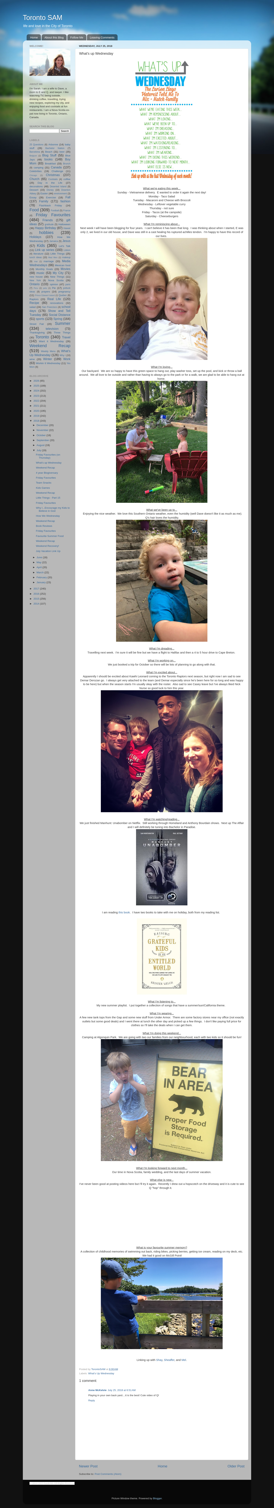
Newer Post (88, 1466)
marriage (49, 261)
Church (34, 179)
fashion (65, 201)
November (43, 430)
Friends (47, 220)
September (43, 440)
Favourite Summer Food (50, 536)
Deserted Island (58, 186)
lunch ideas (35, 257)
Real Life (54, 299)
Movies (65, 269)
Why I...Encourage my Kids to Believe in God (53, 509)
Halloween (64, 224)
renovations (56, 303)
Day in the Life (49, 182)
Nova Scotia (56, 280)
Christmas (53, 175)
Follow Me (76, 37)
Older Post (236, 1466)
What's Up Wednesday (101, 1373)
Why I (62, 355)
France (66, 210)
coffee (66, 179)
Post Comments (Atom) (108, 1474)
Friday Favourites (53, 214)
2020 (36, 410)
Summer (62, 323)
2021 (36, 405)
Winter (47, 359)
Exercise (51, 197)
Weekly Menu (48, 351)
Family (43, 201)
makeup (66, 257)
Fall (67, 197)
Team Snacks (43, 482)
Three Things (62, 332)
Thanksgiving (37, 332)
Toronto (42, 337)
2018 (36, 420)
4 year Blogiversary (47, 472)
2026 (36, 380)
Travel (66, 337)
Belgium (33, 156)
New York (35, 280)
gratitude (49, 224)
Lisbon (67, 250)
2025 (36, 385)
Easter (44, 193)
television (52, 328)
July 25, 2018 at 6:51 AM (122, 1390)
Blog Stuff (49, 155)
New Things (57, 276)
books (48, 159)
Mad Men (52, 257)
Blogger (157, 1498)
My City (58, 273)
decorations (36, 186)
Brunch (66, 163)
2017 (36, 588)
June (40, 557)
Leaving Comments (102, 37)
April (39, 567)
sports (40, 318)
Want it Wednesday (51, 341)
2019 (36, 415)
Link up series (44, 249)
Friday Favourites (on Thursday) (48, 456)
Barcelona (34, 152)
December (43, 425)
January (41, 582)
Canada (56, 167)
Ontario (34, 284)
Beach (48, 151)
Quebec (63, 295)
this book (124, 912)
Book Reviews (44, 526)
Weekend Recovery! (47, 546)
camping (38, 167)
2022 (36, 400)
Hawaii (67, 228)
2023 (36, 395)
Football (55, 210)
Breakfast (50, 163)
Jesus (66, 241)
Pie (54, 288)
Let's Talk (64, 246)
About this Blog (54, 37)
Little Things (57, 253)
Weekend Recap (49, 345)
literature (38, 253)
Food (34, 209)
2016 (36, 593)
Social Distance (59, 314)
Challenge (57, 171)
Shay (159, 1359)
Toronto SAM (42, 18)
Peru (36, 288)
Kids (41, 245)
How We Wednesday (48, 515)
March (40, 572)
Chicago (33, 175)
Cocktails (53, 179)
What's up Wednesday (48, 462)
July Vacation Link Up (48, 551)
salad (32, 307)
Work (66, 359)
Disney (50, 190)
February (42, 577)
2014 (36, 603)
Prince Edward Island (45, 295)
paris (67, 284)
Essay (33, 197)
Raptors (33, 299)
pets (45, 288)
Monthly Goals (44, 269)
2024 (36, 390)
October (41, 435)
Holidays (35, 237)
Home (34, 37)
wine (32, 359)
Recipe (34, 302)
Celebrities (35, 171)
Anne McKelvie (97, 1390)
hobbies (46, 232)
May (39, 562)
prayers (45, 291)
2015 (36, 598)
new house (36, 276)
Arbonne (53, 144)
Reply (91, 1400)
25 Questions (36, 144)
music (40, 273)
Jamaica (53, 241)
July (39, 450)
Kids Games (43, 487)
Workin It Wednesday (48, 363)
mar (36, 261)
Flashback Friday (50, 205)
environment (60, 193)
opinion (54, 284)
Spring (57, 318)
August (41, 445)
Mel (184, 1359)
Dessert (33, 189)
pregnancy (64, 291)
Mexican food (63, 265)
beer (62, 151)
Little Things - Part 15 (48, 497)
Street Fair (36, 324)
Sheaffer (169, 1359)
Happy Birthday (45, 228)
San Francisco (49, 307)
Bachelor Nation (55, 148)
